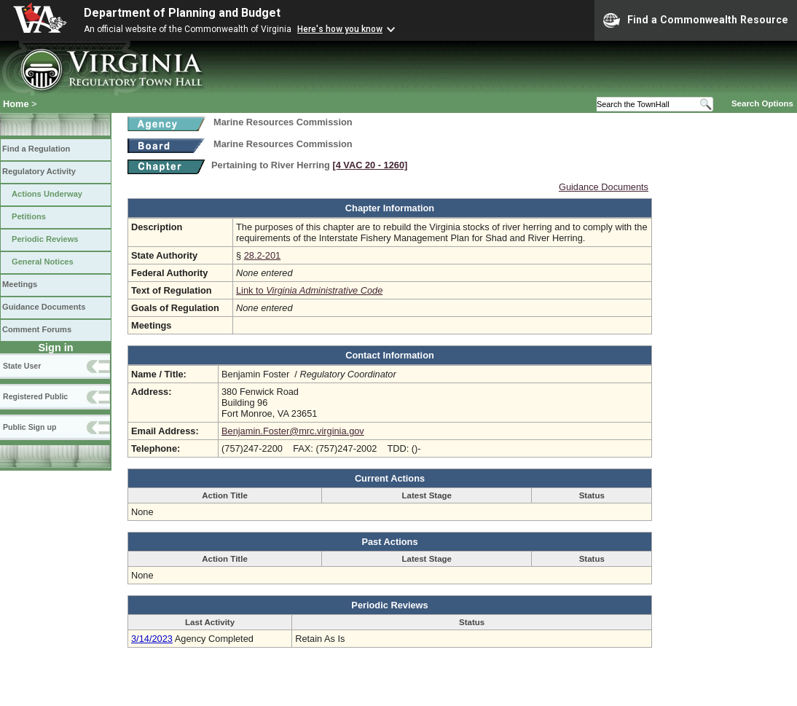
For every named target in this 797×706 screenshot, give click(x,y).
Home (16, 103)
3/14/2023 (152, 638)
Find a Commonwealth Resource (695, 20)
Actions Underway (47, 193)
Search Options (762, 103)
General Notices (43, 261)
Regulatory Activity (39, 171)
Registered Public (35, 396)
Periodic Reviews (45, 239)
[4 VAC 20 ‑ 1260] (369, 165)
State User (22, 365)
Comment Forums (36, 329)
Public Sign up (29, 427)
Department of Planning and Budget (182, 13)
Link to (309, 290)
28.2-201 (262, 255)
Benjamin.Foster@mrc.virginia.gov (292, 430)
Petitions (29, 216)
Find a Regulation (36, 148)
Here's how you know (339, 29)
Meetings (19, 284)
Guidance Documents (43, 306)
